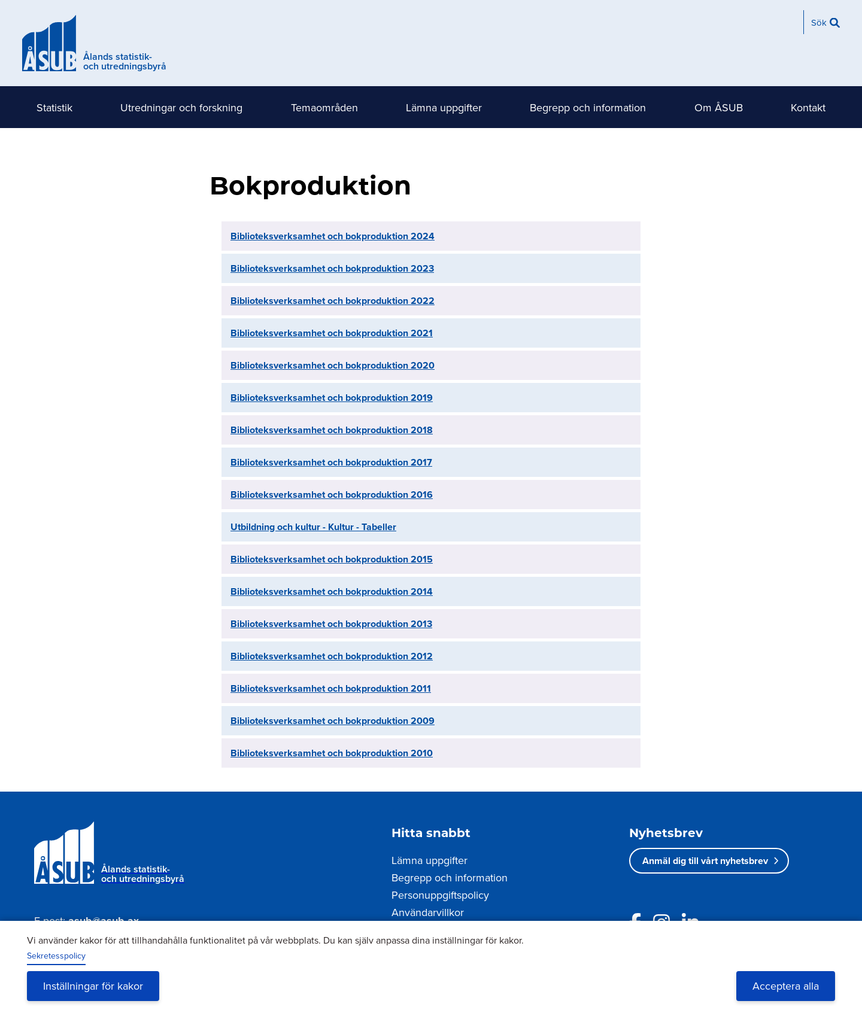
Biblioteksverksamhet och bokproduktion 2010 (331, 753)
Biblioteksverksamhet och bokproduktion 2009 (332, 721)
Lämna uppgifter (444, 107)
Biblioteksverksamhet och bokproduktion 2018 (331, 430)
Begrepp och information (588, 107)
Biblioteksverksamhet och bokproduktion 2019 (331, 397)
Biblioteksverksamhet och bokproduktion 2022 (332, 301)
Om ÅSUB (718, 107)
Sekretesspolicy (56, 956)
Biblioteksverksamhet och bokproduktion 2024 (332, 236)
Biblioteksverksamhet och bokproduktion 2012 (331, 656)
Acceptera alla (785, 985)
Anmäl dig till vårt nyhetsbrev (705, 861)
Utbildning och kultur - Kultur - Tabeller (313, 527)
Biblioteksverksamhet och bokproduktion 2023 (332, 268)
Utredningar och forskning (181, 107)
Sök (819, 22)
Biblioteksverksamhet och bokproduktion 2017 (331, 462)
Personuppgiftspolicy (440, 894)
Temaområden (324, 107)
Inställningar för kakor (93, 985)
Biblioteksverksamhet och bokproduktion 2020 (332, 365)
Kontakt (808, 107)
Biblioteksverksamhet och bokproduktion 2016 (331, 494)
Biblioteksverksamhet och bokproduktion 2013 (331, 624)
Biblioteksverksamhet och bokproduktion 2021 (331, 333)
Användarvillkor (427, 912)
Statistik (54, 107)
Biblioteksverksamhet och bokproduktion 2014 (331, 591)
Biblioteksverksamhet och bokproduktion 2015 (331, 559)
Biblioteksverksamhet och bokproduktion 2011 (330, 688)
